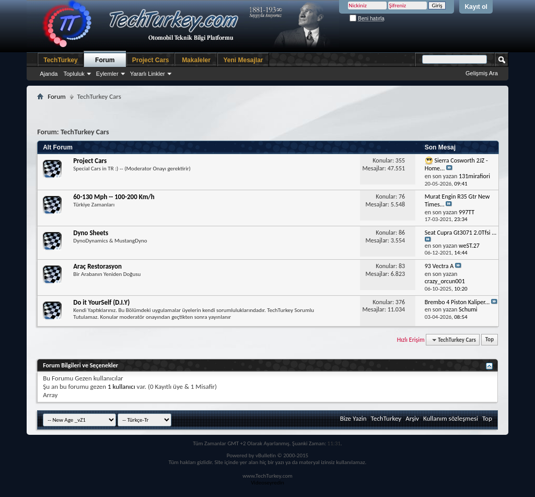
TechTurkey (60, 60)
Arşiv (412, 418)
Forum (104, 60)
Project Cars (150, 60)
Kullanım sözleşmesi (450, 418)
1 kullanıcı (121, 386)
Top (489, 340)
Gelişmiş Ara (482, 73)
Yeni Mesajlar (243, 60)
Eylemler (107, 74)
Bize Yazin (353, 418)
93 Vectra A (439, 266)
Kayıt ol (475, 6)
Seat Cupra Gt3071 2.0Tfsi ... (461, 232)
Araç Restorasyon (97, 266)
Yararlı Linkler (147, 74)
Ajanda (48, 74)
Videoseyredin (267, 482)
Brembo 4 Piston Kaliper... (457, 302)
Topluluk (73, 74)
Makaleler (196, 60)
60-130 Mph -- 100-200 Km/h (114, 197)
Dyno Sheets (90, 233)
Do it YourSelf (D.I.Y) (101, 302)
